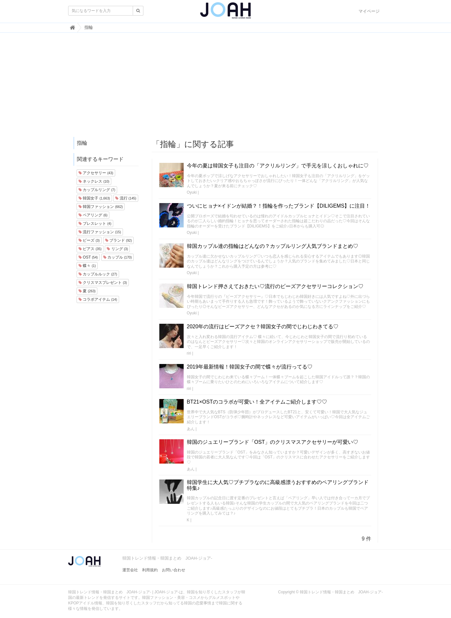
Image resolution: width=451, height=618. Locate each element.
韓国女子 (94, 198)
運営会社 (130, 570)
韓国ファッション (101, 206)
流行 (125, 198)
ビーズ (89, 240)
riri (189, 353)
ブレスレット (95, 223)
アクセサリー (96, 173)
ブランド (118, 240)
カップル (117, 257)
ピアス (90, 249)
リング (117, 249)
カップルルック (98, 274)
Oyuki (192, 192)
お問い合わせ (173, 570)
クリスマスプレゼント (103, 282)
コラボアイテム (98, 299)
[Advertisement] (225, 87)
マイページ (369, 11)
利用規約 (150, 570)
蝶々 (87, 265)
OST (88, 257)
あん (191, 429)
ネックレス (94, 181)
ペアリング (93, 215)
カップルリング (97, 190)
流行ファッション (100, 232)
